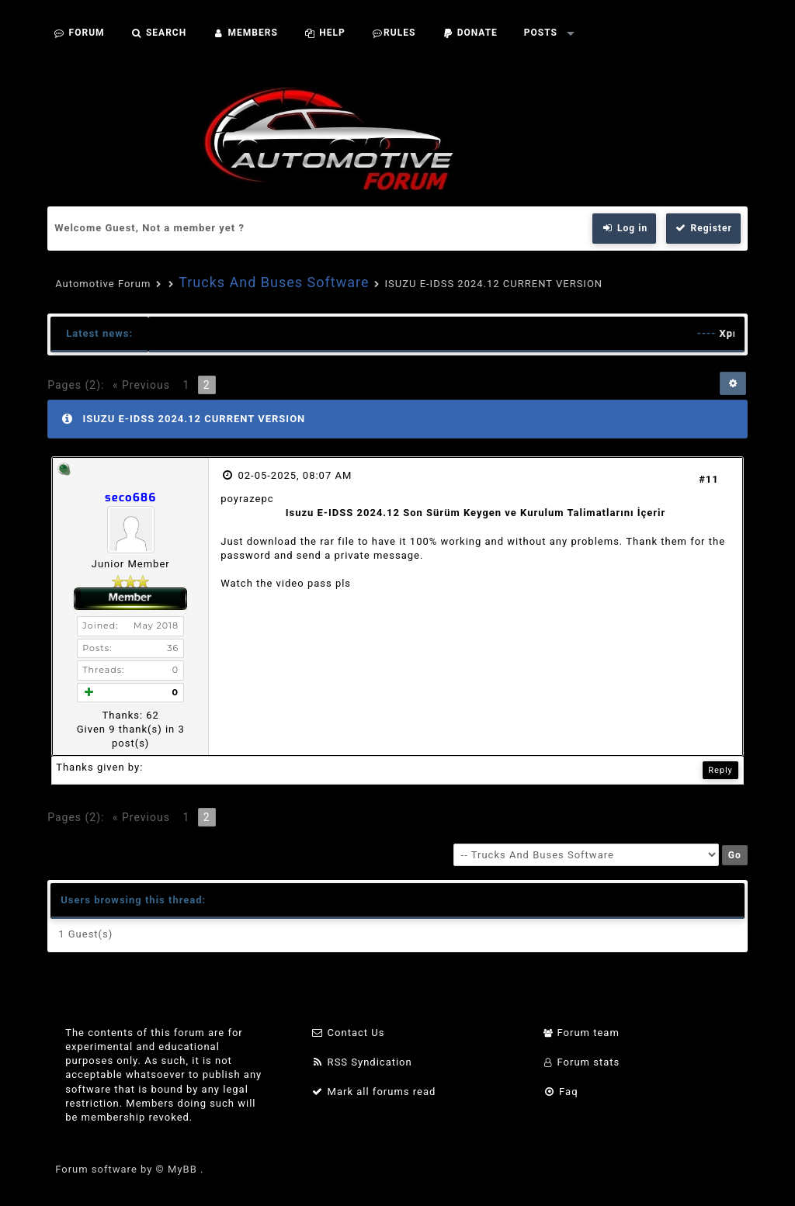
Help (324, 32)
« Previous (141, 385)
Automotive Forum (103, 283)
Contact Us (348, 1032)
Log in (624, 228)
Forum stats (581, 1062)
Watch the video (262, 583)
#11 (709, 479)
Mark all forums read (373, 1091)
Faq (560, 1091)
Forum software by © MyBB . (129, 1169)
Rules (394, 32)
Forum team (581, 1032)
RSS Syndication (361, 1062)
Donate (470, 32)
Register (703, 228)
